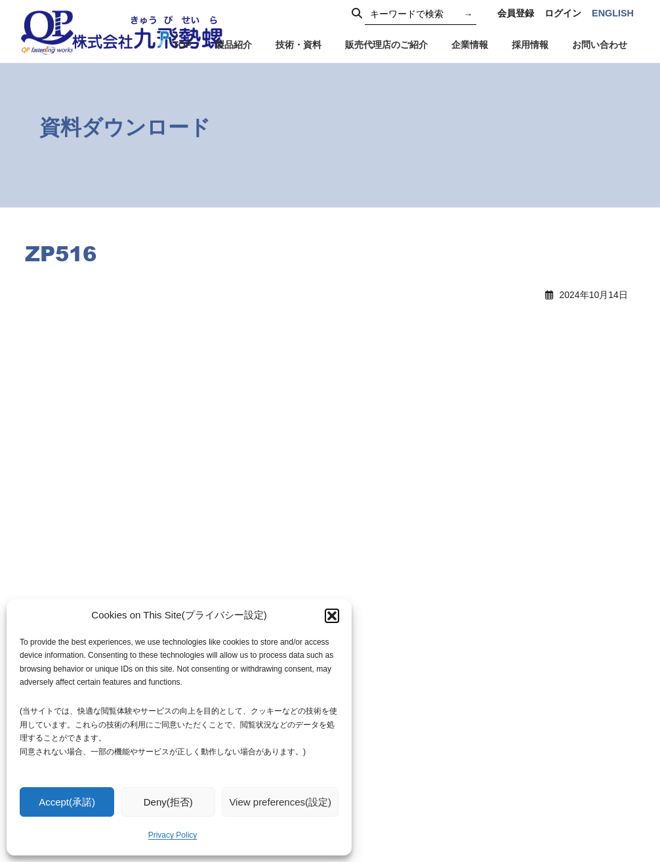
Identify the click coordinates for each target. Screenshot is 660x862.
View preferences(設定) (280, 802)
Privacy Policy (172, 835)
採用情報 (406, 789)
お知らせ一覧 (415, 644)
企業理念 (406, 717)
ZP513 (54, 343)
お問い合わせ (539, 663)
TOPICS (405, 627)
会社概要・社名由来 (429, 734)
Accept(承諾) (67, 802)
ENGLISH (613, 13)
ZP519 (369, 343)
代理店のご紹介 (544, 628)
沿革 (397, 752)
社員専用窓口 (539, 719)
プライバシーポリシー (558, 646)
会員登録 (515, 13)
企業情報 (406, 681)
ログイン (563, 13)
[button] (332, 615)
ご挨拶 (401, 699)
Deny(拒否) (168, 802)
